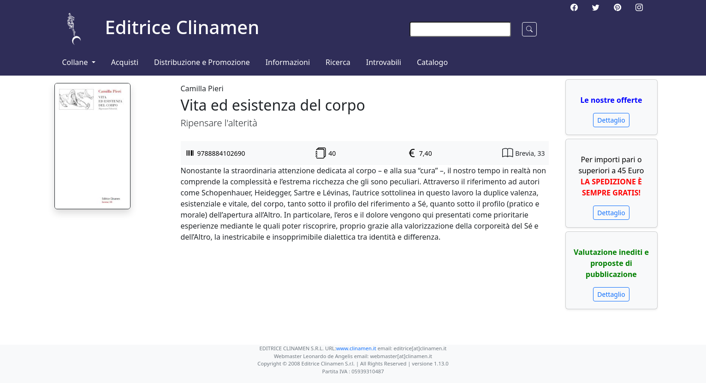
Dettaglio (611, 120)
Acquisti (124, 62)
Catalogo (432, 62)
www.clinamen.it (356, 348)
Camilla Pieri (202, 88)
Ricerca (338, 62)
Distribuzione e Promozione (202, 62)
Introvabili (383, 62)
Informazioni (288, 62)
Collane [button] (76, 62)
